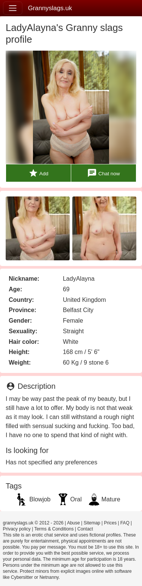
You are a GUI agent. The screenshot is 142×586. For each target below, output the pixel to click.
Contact (85, 529)
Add (38, 173)
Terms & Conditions (53, 529)
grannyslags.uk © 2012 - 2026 (33, 523)
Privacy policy (17, 529)
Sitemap (92, 523)
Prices (110, 523)
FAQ (125, 523)
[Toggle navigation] (12, 8)
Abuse (73, 523)
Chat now (103, 173)
